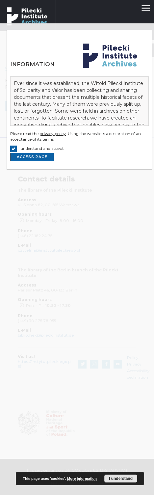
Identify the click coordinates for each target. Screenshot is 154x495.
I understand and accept (41, 148)
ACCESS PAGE (32, 157)
